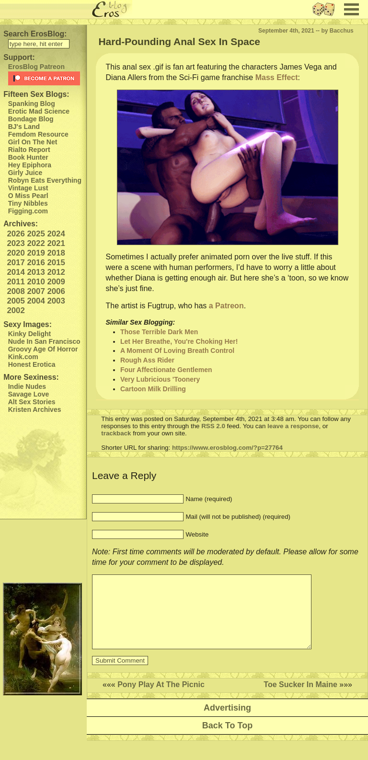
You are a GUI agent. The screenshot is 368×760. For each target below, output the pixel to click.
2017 (15, 262)
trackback (116, 433)
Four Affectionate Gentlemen (166, 370)
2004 (36, 300)
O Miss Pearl (28, 195)
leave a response (293, 426)
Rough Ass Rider (147, 360)
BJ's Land (24, 126)
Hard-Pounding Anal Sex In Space (179, 41)
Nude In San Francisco (44, 341)
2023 (15, 243)
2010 (36, 281)
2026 (15, 233)
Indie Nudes (27, 386)
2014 (15, 272)
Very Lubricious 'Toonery (160, 379)
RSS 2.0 (213, 426)
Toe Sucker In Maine (300, 699)
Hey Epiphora (29, 165)
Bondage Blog (31, 119)
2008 (15, 291)
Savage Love (28, 394)
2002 (15, 310)
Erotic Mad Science (38, 111)
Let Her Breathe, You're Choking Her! (179, 341)
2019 (36, 252)
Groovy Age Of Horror (43, 349)
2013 (36, 272)
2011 (15, 281)
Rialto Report (29, 149)
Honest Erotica (32, 364)
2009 (56, 281)
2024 (56, 233)
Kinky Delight (29, 334)
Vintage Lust (28, 188)
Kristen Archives (34, 409)
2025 (36, 233)
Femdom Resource (38, 134)
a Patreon (226, 306)
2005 (15, 300)
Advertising (227, 722)
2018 (56, 252)
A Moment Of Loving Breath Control (177, 350)
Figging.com (28, 211)
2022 (36, 243)
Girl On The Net (33, 142)
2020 (15, 252)
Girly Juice (25, 172)
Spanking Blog (31, 103)
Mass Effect (276, 77)
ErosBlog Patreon (36, 66)
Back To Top (227, 740)
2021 (56, 243)
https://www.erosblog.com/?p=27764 (227, 447)
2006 (56, 291)
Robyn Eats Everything (44, 180)
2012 (56, 272)
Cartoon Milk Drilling (153, 389)
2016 (36, 262)
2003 (56, 300)
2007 (36, 291)
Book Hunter (28, 157)
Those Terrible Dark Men (159, 332)
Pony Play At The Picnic (161, 699)
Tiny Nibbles (28, 203)
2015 (56, 262)
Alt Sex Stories (32, 402)
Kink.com (23, 357)
